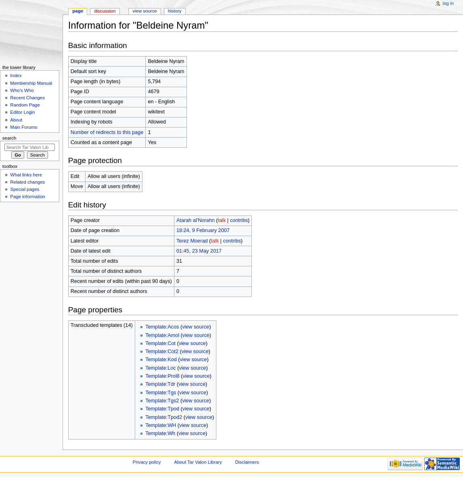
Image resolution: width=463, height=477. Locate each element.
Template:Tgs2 (162, 401)
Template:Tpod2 (163, 417)
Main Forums (23, 127)
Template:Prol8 (162, 376)
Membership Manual (31, 83)
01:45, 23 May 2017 (199, 251)
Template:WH (160, 425)
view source (195, 327)
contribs (239, 220)
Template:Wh (160, 433)
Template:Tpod (162, 409)
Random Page (25, 105)
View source (144, 10)
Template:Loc (160, 368)
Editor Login (22, 112)
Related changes (27, 182)
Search (9, 138)
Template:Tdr (160, 384)
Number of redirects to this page (107, 132)
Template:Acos (162, 327)
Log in (448, 3)
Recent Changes (27, 97)
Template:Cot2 (161, 351)
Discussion (104, 10)
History (175, 10)
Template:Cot (160, 343)
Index (15, 75)
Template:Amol (162, 335)
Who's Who (22, 90)
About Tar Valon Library (198, 462)
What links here (26, 174)
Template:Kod (161, 359)
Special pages (24, 189)
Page (77, 10)
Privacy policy (147, 462)
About (16, 119)
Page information (27, 196)
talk (222, 220)
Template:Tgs (160, 392)
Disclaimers (247, 462)
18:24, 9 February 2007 (203, 230)
